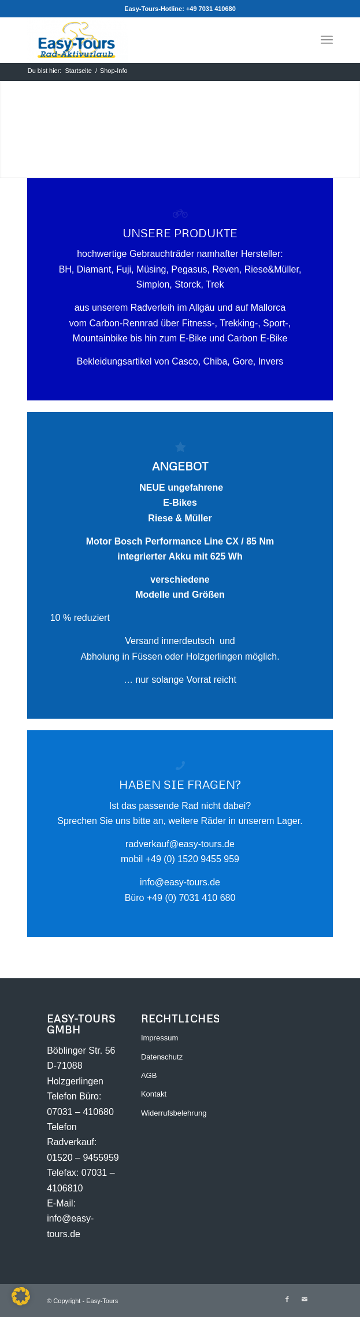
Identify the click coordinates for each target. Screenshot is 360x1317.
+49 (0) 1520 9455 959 (192, 859)
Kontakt (153, 1094)
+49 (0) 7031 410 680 (191, 898)
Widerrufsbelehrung (173, 1113)
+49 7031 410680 (211, 8)
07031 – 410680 (80, 1112)
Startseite (78, 70)
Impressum (159, 1037)
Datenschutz (162, 1057)
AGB (149, 1075)
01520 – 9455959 (83, 1158)
